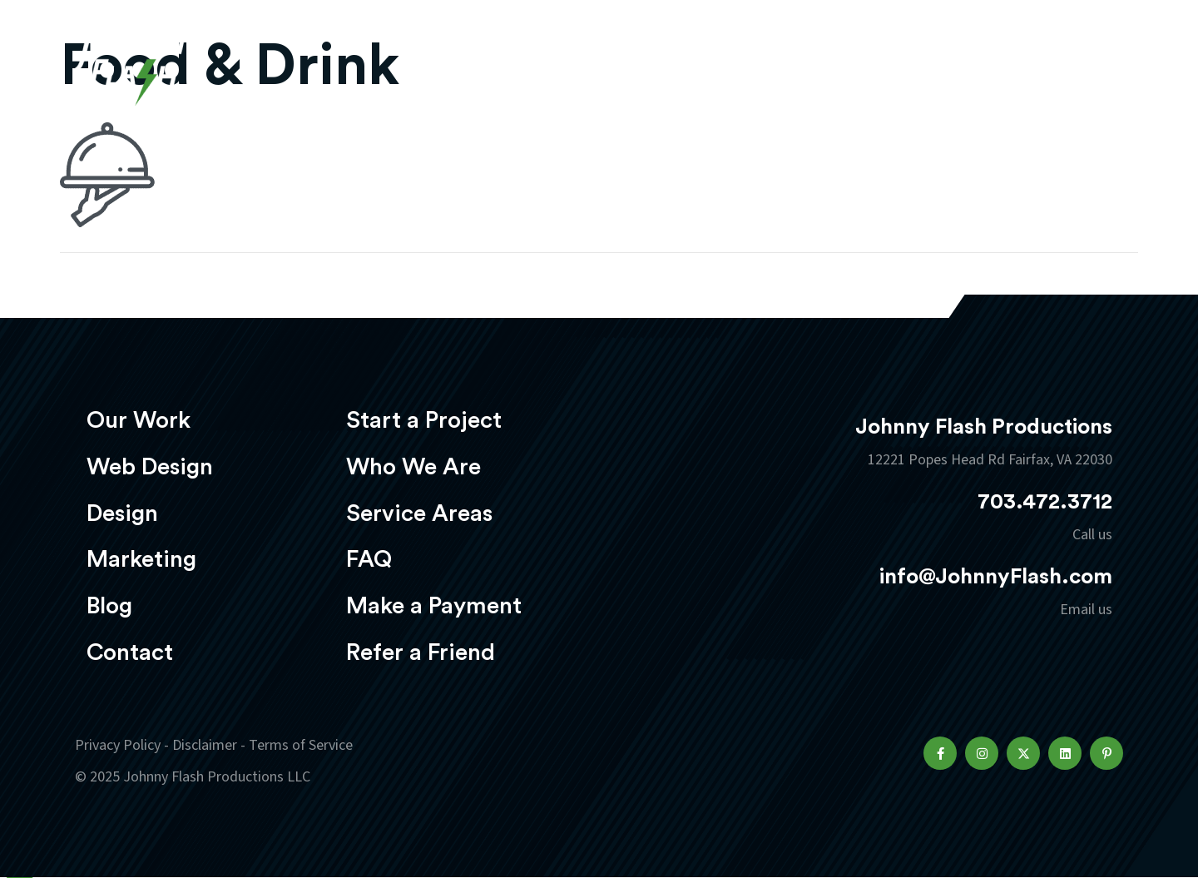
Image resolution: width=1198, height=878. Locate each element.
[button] (940, 753)
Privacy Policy (118, 745)
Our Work (464, 64)
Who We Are (413, 467)
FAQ (369, 559)
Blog (109, 606)
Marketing (803, 64)
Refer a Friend (420, 652)
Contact (130, 652)
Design (695, 64)
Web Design (586, 64)
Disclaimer (204, 745)
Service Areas (419, 513)
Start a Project (424, 420)
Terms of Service (301, 745)
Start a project (1025, 65)
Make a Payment (434, 606)
